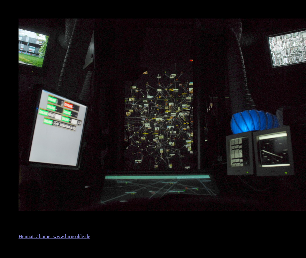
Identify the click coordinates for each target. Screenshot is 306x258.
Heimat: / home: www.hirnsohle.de (54, 236)
